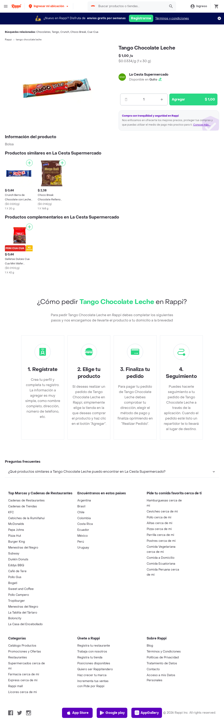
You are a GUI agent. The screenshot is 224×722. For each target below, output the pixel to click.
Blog (150, 646)
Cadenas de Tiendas (22, 506)
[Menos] (126, 99)
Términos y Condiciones (164, 652)
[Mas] (162, 99)
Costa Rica (85, 524)
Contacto (153, 669)
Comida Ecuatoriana (161, 564)
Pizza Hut (14, 536)
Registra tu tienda (89, 657)
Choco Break (78, 32)
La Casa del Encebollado (25, 624)
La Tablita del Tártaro (22, 613)
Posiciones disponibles (93, 663)
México (82, 536)
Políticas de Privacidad (163, 657)
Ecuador (83, 530)
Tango (55, 32)
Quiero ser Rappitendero (95, 669)
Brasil (81, 506)
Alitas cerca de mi (159, 523)
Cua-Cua (92, 32)
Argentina (84, 500)
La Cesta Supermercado (148, 74)
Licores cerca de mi (22, 692)
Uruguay (83, 548)
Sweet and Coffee (21, 589)
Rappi (8, 39)
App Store (77, 712)
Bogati (12, 583)
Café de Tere (17, 571)
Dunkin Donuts (18, 559)
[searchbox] (131, 6)
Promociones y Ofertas (24, 652)
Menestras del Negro (23, 548)
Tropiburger (16, 601)
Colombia (84, 518)
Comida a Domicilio (160, 558)
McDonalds (16, 524)
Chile (80, 512)
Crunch (64, 32)
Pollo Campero (18, 595)
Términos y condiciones (172, 18)
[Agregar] (29, 163)
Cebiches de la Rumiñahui (26, 518)
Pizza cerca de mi (159, 529)
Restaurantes (17, 657)
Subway (13, 553)
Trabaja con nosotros (92, 652)
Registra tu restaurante (93, 646)
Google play (112, 712)
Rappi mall (15, 686)
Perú (80, 542)
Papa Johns (16, 530)
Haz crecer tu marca (91, 675)
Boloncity (14, 618)
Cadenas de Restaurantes (26, 500)
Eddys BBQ (16, 565)
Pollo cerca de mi (159, 517)
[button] (49, 6)
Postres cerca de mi (161, 541)
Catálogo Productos (22, 646)
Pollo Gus (14, 577)
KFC (11, 512)
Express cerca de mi (23, 680)
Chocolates (43, 32)
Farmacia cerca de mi (23, 674)
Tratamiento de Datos (162, 663)
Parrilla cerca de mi (160, 535)
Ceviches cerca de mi (162, 511)
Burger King (16, 542)
